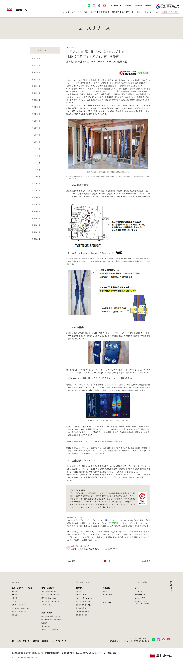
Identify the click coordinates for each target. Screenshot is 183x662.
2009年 (37, 176)
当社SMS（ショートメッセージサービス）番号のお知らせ (129, 641)
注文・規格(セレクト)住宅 (22, 587)
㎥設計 (14, 601)
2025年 (37, 65)
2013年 (37, 148)
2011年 (37, 162)
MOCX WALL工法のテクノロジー (23, 608)
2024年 (37, 72)
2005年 (37, 204)
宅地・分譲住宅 (47, 587)
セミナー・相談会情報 (83, 601)
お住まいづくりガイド (19, 611)
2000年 (37, 238)
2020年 (37, 99)
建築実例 (15, 591)
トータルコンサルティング (50, 601)
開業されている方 (82, 615)
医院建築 (79, 587)
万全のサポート (140, 594)
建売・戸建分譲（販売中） (50, 594)
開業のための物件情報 (83, 605)
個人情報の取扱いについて (34, 653)
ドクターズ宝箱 (81, 594)
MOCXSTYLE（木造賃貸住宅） (52, 619)
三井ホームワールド (18, 605)
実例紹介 (44, 623)
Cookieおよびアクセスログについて (88, 653)
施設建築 (106, 587)
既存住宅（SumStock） (49, 598)
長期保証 (15, 615)
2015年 (37, 134)
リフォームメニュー (141, 591)
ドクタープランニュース (84, 598)
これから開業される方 (83, 611)
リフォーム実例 (140, 598)
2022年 (37, 85)
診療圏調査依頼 (81, 608)
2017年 (37, 120)
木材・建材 (107, 602)
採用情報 (148, 5)
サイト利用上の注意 (109, 653)
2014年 (37, 141)
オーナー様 (138, 5)
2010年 (37, 169)
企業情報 (128, 5)
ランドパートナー (47, 605)
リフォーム (139, 587)
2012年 (37, 155)
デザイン (15, 594)
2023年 (37, 79)
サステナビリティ (117, 5)
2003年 (37, 218)
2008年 (37, 183)
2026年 (37, 58)
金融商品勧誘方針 (68, 653)
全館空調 (15, 598)
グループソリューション (49, 629)
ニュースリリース (39, 50)
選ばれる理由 (45, 626)
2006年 (37, 197)
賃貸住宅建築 (46, 612)
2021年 (37, 93)
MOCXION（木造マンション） (51, 616)
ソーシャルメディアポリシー (139, 638)
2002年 (37, 225)
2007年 (37, 190)
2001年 (37, 232)
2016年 (37, 127)
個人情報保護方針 (18, 653)
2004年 (37, 211)
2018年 (37, 113)
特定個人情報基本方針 (52, 653)
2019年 (37, 106)
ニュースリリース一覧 (59, 641)
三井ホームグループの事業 (20, 641)
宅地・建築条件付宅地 (48, 591)
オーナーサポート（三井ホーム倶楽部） (142, 602)
